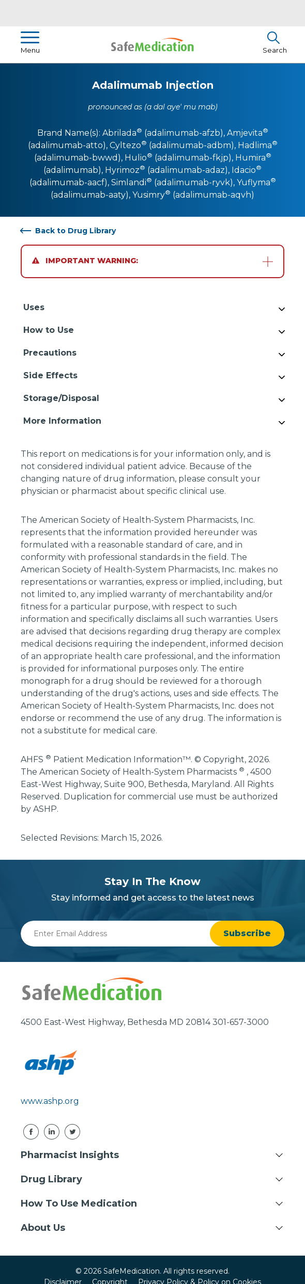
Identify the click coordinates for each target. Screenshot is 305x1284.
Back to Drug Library (75, 230)
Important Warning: (85, 260)
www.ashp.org (50, 1101)
